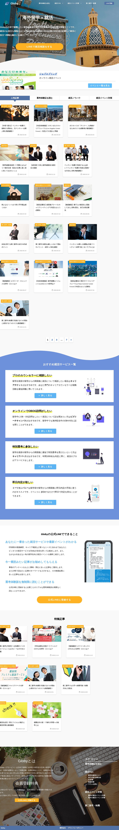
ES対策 (90, 780)
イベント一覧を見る (100, 85)
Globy (3, 828)
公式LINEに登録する (59, 600)
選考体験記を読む (44, 3)
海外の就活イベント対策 (96, 797)
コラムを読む (92, 784)
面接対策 (91, 782)
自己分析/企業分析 (94, 777)
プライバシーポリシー (75, 828)
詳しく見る (46, 395)
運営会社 (63, 828)
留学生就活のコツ (94, 775)
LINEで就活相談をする (39, 46)
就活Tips (58, 3)
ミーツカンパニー (20, 488)
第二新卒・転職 (91, 3)
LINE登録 (109, 3)
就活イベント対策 (73, 3)
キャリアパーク (19, 456)
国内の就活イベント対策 (96, 795)
